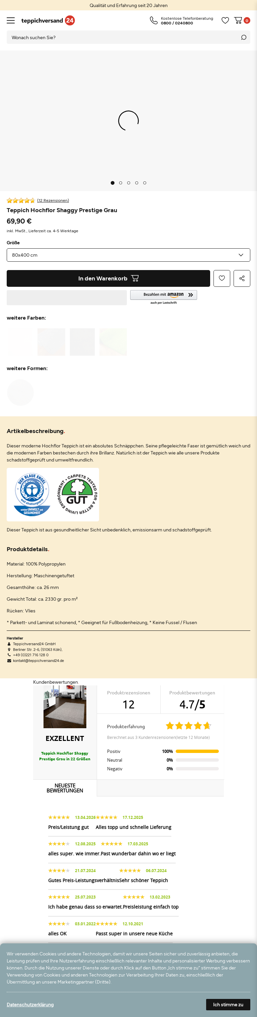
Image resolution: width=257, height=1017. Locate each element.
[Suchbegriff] (122, 37)
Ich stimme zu (228, 1004)
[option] (128, 5)
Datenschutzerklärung (30, 1004)
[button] (190, 297)
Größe (13, 242)
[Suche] (243, 37)
